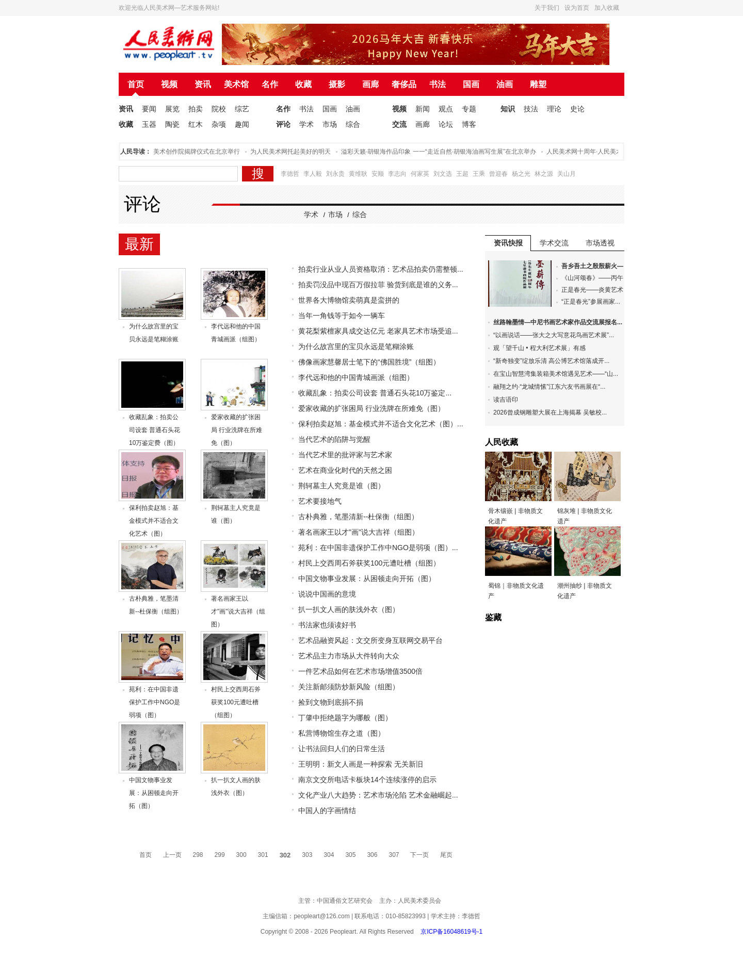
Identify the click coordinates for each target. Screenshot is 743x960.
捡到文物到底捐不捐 (330, 702)
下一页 (419, 854)
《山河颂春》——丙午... (594, 278)
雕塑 (538, 84)
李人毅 (312, 173)
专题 (469, 109)
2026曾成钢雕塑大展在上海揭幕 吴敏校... (550, 412)
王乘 (479, 173)
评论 (283, 124)
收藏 (303, 84)
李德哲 (290, 173)
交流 (399, 124)
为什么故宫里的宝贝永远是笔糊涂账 (356, 346)
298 (198, 854)
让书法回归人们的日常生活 (341, 748)
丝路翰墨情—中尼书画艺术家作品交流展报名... (557, 322)
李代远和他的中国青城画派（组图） (356, 377)
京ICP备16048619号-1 (451, 931)
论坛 (446, 124)
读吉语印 (505, 399)
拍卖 (195, 109)
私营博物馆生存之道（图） (341, 733)
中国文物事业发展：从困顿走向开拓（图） (154, 792)
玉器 (149, 124)
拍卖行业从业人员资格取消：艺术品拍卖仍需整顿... (380, 269)
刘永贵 (335, 173)
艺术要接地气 (320, 501)
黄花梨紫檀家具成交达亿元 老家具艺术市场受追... (378, 331)
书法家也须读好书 (327, 625)
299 (220, 854)
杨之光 (521, 173)
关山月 (566, 173)
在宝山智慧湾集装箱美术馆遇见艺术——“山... (555, 373)
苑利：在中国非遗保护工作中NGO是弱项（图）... (378, 547)
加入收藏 (606, 7)
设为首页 (576, 7)
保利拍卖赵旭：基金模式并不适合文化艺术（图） (154, 520)
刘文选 (442, 173)
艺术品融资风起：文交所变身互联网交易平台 (370, 640)
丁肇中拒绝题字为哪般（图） (345, 718)
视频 (169, 84)
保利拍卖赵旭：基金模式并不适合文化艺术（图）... (380, 424)
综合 (353, 124)
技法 (531, 109)
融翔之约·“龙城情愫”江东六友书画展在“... (549, 386)
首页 (135, 84)
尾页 (446, 854)
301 (263, 854)
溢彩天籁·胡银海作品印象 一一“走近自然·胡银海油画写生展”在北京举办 (441, 151)
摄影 (337, 84)
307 (394, 854)
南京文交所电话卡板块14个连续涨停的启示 (367, 779)
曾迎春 (498, 173)
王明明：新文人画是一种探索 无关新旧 (360, 764)
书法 (437, 84)
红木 (195, 124)
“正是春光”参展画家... (590, 301)
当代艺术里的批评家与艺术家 (345, 455)
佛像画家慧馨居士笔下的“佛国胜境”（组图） (369, 362)
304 (329, 854)
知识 (507, 109)
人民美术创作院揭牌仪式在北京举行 (193, 151)
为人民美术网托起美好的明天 (293, 151)
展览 (172, 109)
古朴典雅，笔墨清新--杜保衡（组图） (358, 516)
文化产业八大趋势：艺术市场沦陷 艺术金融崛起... (378, 795)
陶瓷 (172, 124)
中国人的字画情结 (327, 810)
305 (350, 854)
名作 (270, 84)
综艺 (242, 109)
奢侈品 (404, 84)
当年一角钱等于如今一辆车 (341, 315)
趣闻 (242, 124)
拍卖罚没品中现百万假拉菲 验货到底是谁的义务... (378, 284)
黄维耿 (358, 173)
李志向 (397, 173)
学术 (306, 124)
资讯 (203, 84)
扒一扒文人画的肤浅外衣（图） (348, 609)
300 (241, 854)
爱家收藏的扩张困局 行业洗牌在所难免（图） (236, 429)
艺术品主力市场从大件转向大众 (348, 656)
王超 (462, 173)
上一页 (172, 854)
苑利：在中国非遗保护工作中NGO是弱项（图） (154, 702)
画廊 (370, 84)
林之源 (544, 173)
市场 (329, 124)
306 (372, 854)
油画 (504, 84)
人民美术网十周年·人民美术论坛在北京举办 (609, 151)
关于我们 (547, 7)
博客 (469, 124)
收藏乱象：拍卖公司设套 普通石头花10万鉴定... (374, 393)
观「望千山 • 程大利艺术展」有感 (539, 348)
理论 (554, 109)
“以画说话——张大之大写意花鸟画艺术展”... (553, 335)
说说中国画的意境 (327, 594)
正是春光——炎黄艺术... (594, 289)
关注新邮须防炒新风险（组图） (348, 687)
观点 (446, 109)
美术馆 (236, 84)
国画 (471, 84)
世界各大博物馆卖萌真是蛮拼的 (348, 300)
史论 (577, 109)
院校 (219, 109)
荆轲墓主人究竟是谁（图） (341, 486)
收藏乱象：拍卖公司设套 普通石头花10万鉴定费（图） (154, 429)
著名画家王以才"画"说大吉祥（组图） (238, 611)
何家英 (420, 173)
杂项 (219, 124)
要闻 (149, 109)
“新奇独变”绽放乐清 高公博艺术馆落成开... (551, 361)
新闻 (422, 109)
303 (307, 854)
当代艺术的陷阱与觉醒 (334, 439)
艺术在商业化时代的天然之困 (345, 470)
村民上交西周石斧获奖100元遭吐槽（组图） (236, 702)
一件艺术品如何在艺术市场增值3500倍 (360, 671)
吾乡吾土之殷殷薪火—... (594, 266)
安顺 (378, 173)
